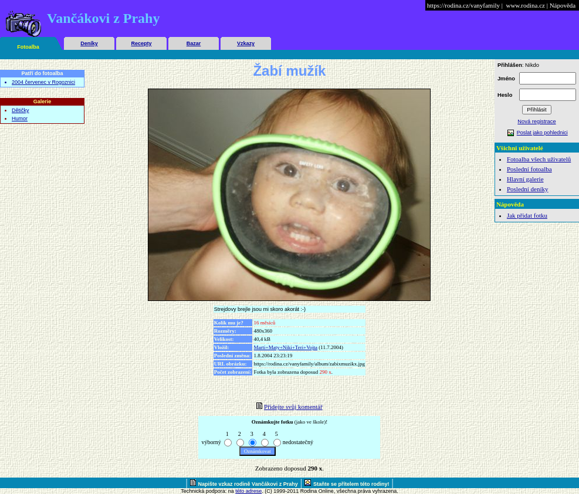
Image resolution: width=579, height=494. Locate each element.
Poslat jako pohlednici (542, 133)
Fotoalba (28, 47)
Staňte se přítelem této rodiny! (351, 484)
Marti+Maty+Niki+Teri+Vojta (286, 347)
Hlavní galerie (525, 178)
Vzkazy (246, 43)
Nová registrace (536, 121)
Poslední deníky (527, 188)
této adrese (248, 491)
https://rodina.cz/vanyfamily (463, 5)
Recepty (141, 43)
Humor (20, 118)
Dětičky (20, 110)
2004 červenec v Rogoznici (43, 82)
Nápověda (563, 5)
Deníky (89, 43)
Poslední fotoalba (529, 168)
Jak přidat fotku (527, 215)
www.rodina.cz (525, 5)
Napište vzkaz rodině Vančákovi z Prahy (248, 484)
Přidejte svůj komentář (293, 406)
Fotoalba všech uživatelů (539, 159)
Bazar (194, 43)
